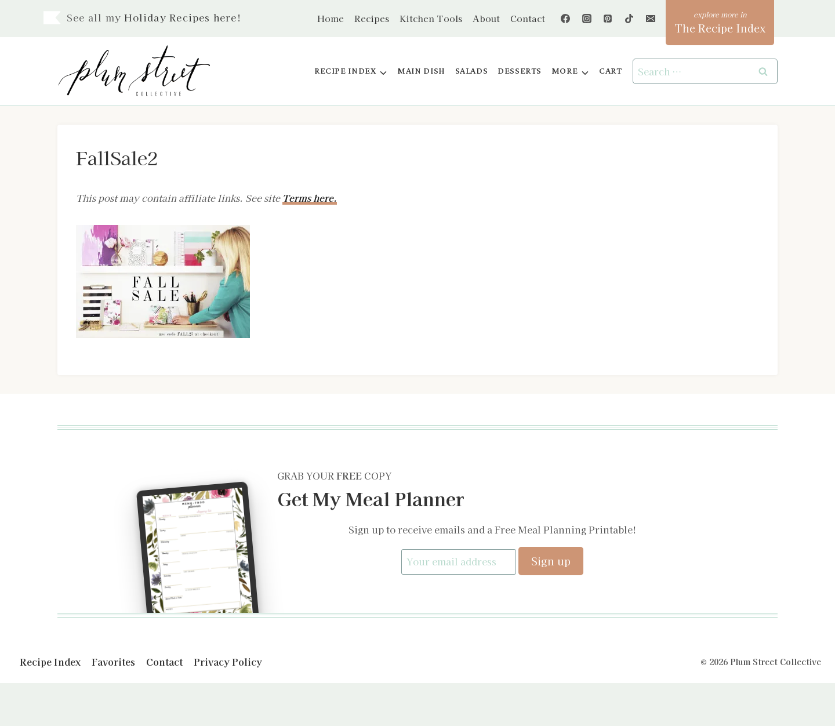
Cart (610, 71)
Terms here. (309, 198)
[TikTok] (629, 18)
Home (330, 18)
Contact (527, 18)
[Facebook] (565, 18)
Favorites (113, 661)
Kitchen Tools (431, 18)
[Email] (650, 18)
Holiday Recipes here (180, 17)
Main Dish (421, 71)
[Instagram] (587, 18)
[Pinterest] (607, 18)
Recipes (371, 18)
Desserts (520, 71)
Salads (471, 71)
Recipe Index (50, 661)
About (486, 18)
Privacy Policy (228, 661)
